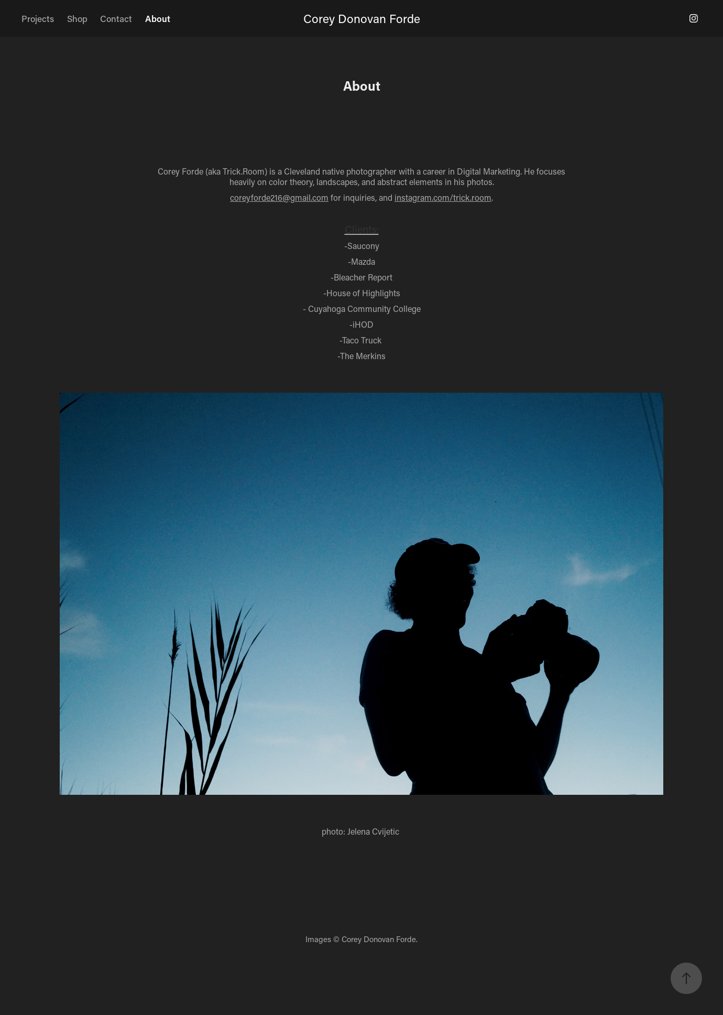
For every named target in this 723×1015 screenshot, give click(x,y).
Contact (116, 18)
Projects (37, 18)
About (157, 18)
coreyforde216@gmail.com (279, 197)
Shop (77, 18)
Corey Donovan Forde (361, 18)
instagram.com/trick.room (443, 197)
